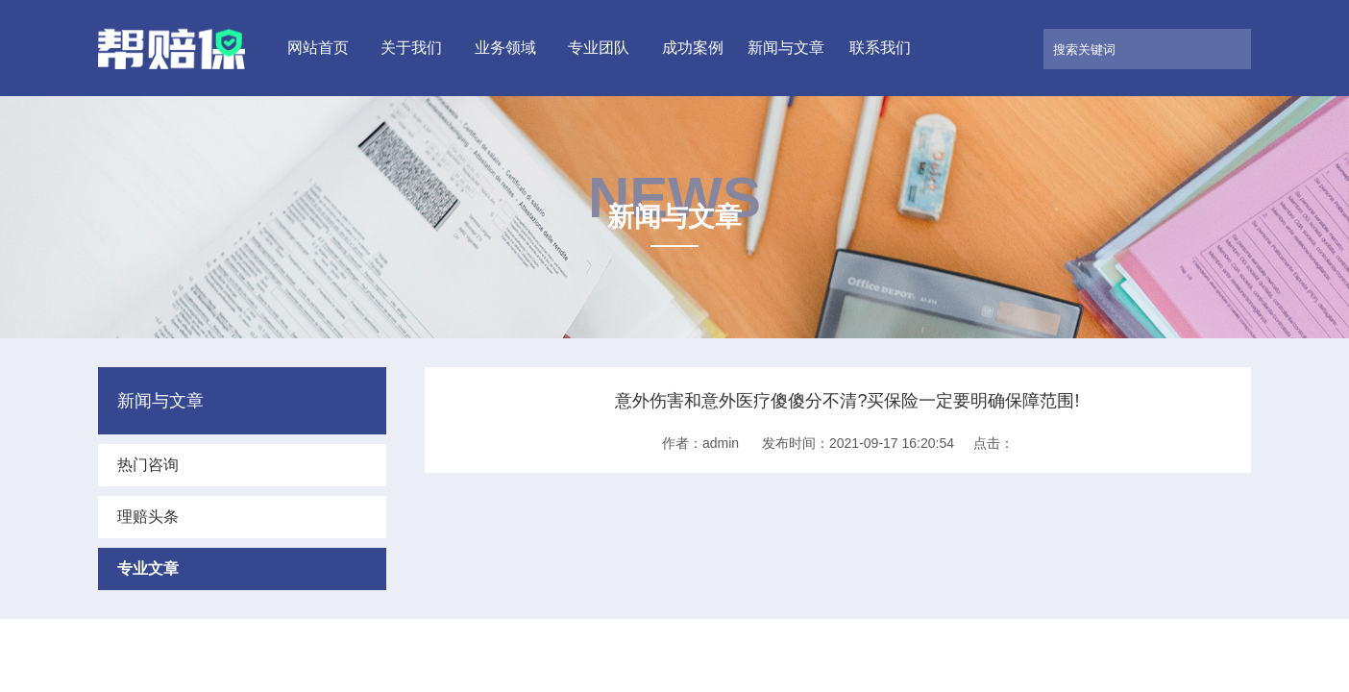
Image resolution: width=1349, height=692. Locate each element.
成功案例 (693, 47)
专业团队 (598, 47)
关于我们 (411, 47)
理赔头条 (148, 516)
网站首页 (318, 47)
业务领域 (505, 47)
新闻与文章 (786, 47)
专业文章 (148, 568)
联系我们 (880, 47)
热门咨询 (148, 465)
